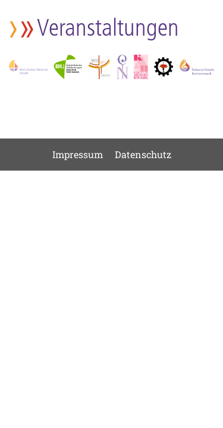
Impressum (77, 154)
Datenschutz (143, 154)
